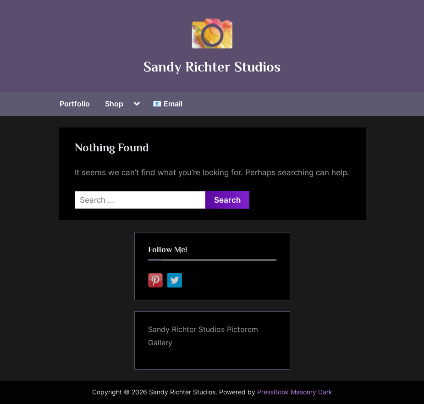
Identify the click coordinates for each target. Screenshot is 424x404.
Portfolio (75, 103)
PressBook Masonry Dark (294, 392)
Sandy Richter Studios (212, 67)
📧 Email (167, 103)
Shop (114, 103)
